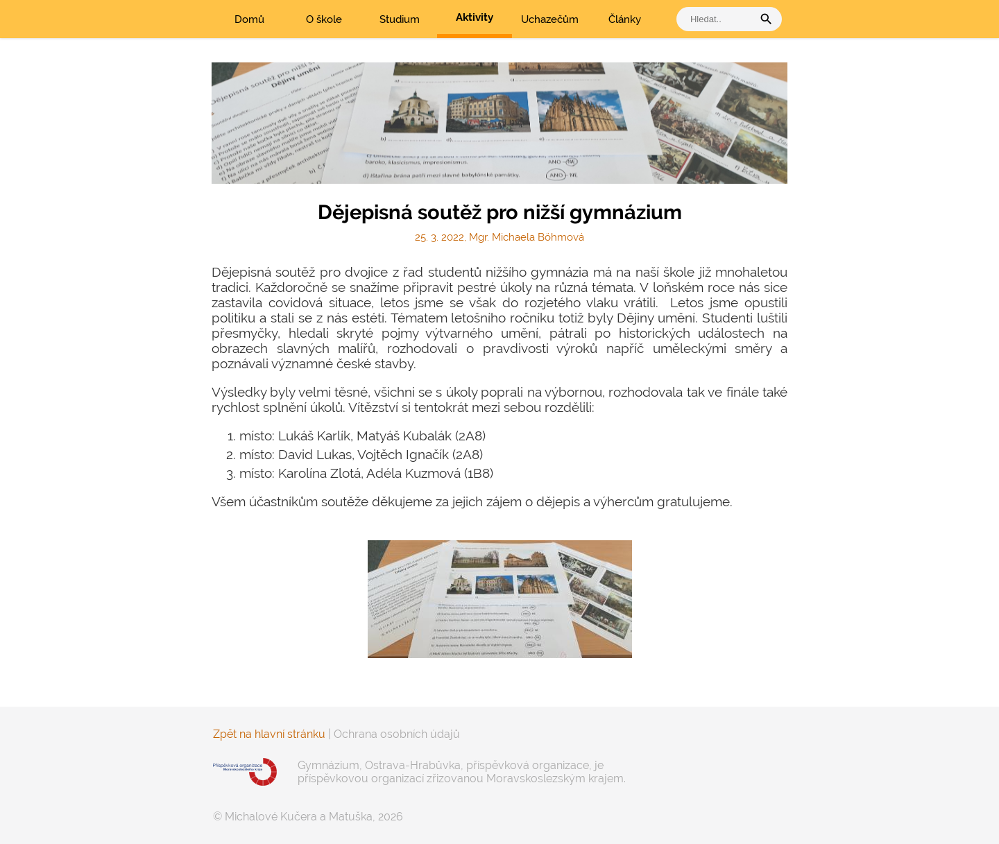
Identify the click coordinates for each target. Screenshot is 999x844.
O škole (324, 19)
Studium (399, 19)
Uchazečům (550, 19)
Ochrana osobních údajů (397, 734)
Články (624, 19)
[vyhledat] (718, 19)
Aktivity (474, 17)
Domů (249, 19)
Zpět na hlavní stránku (269, 734)
